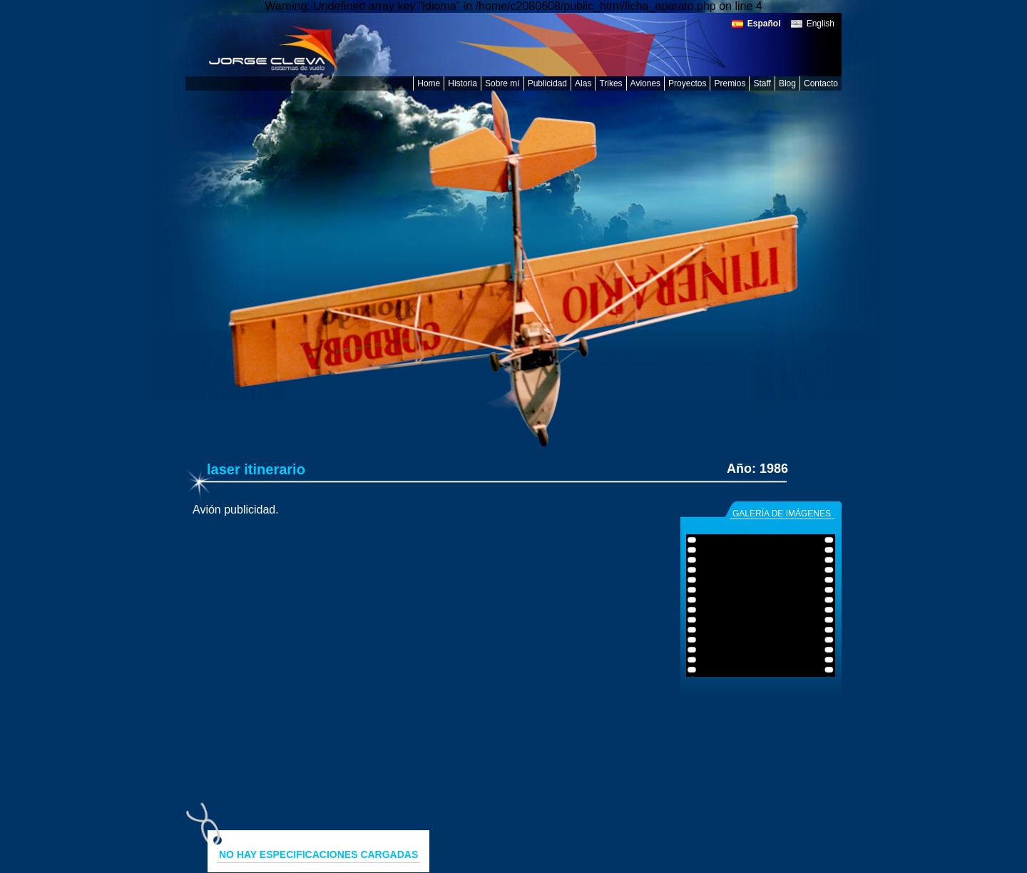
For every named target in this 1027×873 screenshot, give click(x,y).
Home (428, 83)
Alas (583, 83)
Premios (729, 83)
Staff (761, 83)
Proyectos (687, 83)
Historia (462, 83)
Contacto (821, 83)
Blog (787, 83)
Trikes (610, 83)
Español (764, 24)
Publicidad (547, 83)
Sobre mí (502, 83)
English (820, 24)
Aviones (645, 83)
